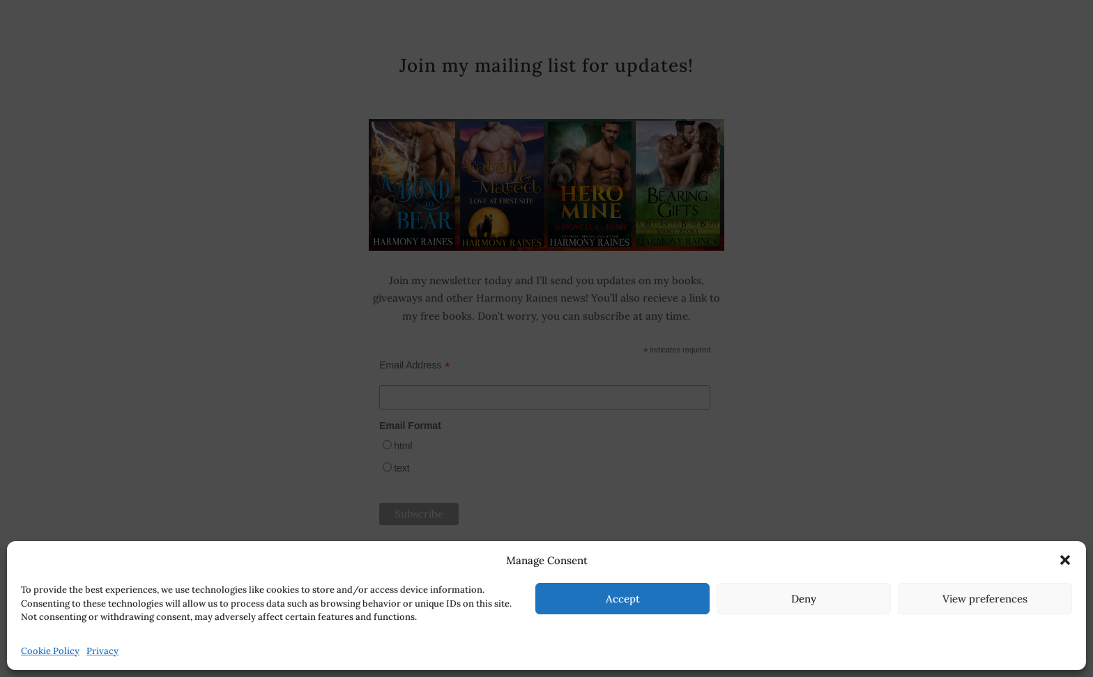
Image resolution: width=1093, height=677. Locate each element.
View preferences (984, 598)
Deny (803, 598)
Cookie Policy (50, 651)
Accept (623, 598)
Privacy (102, 651)
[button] (1065, 560)
